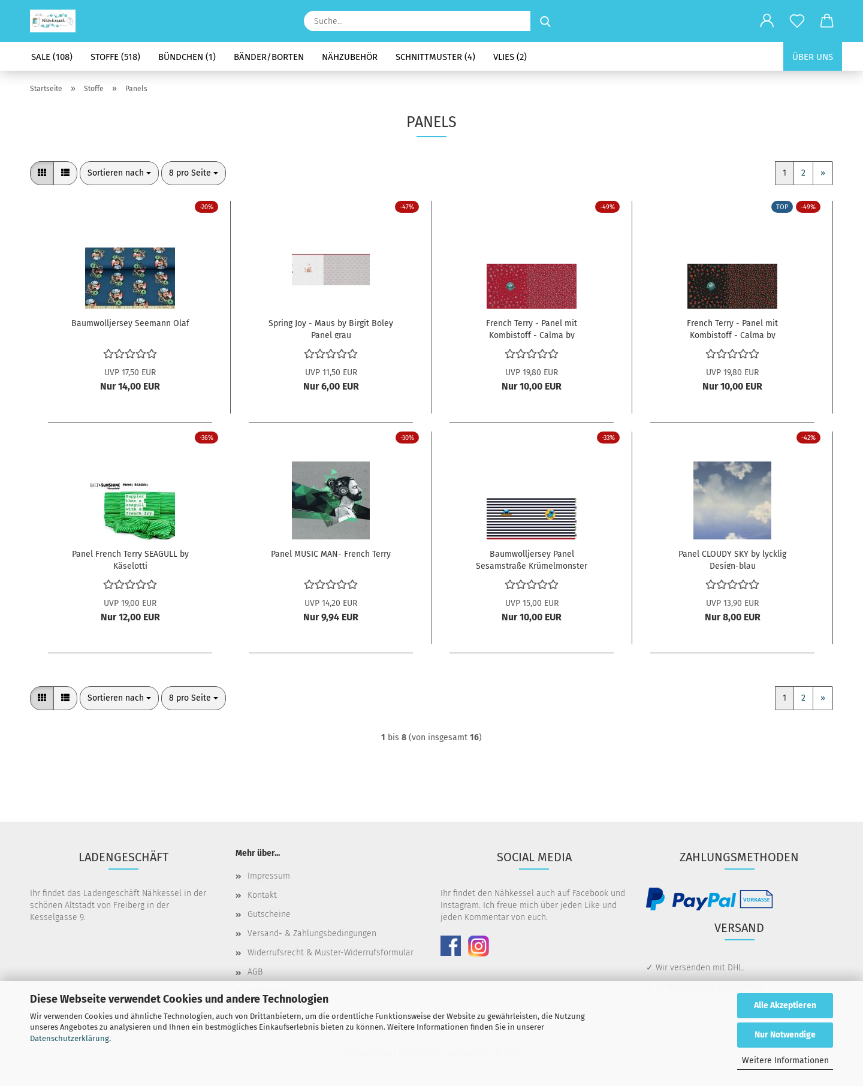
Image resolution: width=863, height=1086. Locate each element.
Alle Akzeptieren (785, 1005)
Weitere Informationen (785, 1060)
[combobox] (119, 173)
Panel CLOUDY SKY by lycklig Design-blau (732, 559)
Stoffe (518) (115, 57)
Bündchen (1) (187, 57)
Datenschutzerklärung (69, 1038)
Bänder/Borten (269, 57)
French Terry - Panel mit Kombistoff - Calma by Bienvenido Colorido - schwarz (732, 328)
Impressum (269, 876)
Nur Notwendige (785, 1035)
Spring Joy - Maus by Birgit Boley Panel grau (330, 328)
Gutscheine (269, 914)
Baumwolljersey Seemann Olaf (130, 323)
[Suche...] (545, 21)
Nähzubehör (350, 57)
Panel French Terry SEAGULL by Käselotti (130, 559)
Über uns (812, 57)
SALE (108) (52, 57)
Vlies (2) (510, 57)
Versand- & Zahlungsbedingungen (312, 933)
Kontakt (262, 895)
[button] (767, 21)
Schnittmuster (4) (435, 57)
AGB (255, 972)
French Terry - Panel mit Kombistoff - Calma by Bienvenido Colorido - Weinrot (532, 328)
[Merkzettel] (797, 21)
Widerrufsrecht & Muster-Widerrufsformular (331, 953)
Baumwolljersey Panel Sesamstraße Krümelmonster (531, 559)
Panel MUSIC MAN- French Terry (331, 554)
